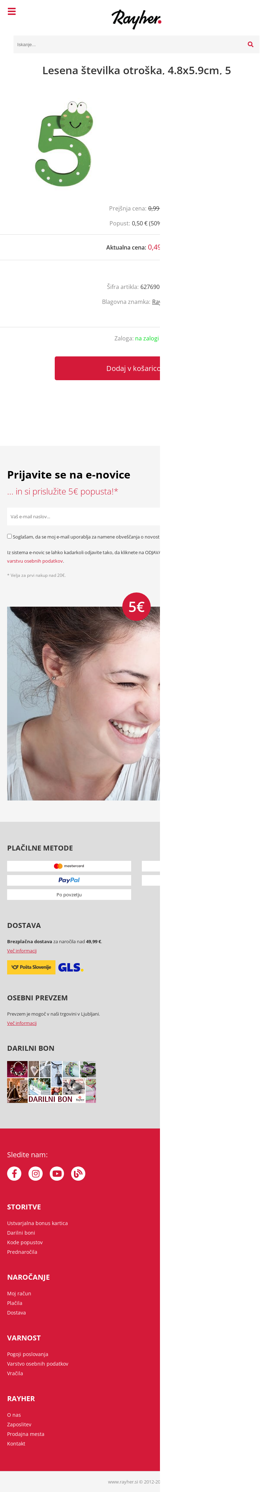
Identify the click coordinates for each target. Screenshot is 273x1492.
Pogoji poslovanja (27, 1354)
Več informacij (22, 950)
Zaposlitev (19, 1424)
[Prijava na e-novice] (257, 516)
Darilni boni (21, 1232)
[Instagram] (35, 1173)
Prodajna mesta (25, 1434)
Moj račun (19, 1293)
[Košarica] (252, 12)
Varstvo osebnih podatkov (37, 1363)
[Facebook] (14, 1173)
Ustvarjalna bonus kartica (37, 1223)
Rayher (161, 302)
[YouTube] (57, 1173)
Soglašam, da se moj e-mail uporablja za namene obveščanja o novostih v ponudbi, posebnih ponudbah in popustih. (135, 537)
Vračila (15, 1373)
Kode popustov (25, 1242)
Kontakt (16, 1443)
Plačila (14, 1303)
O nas (14, 1414)
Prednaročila (22, 1251)
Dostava (16, 1312)
